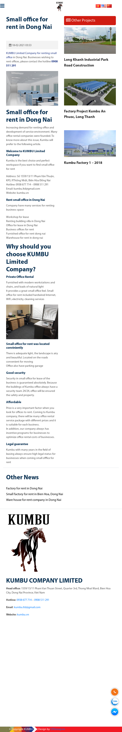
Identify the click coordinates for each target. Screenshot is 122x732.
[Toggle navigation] (2, 5)
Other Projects (80, 20)
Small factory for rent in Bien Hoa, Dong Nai (34, 494)
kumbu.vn (23, 614)
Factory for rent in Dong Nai (24, 488)
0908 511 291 (41, 600)
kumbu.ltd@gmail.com (27, 607)
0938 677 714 (24, 600)
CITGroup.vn (57, 729)
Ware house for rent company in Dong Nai (33, 500)
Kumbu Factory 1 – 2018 (83, 163)
